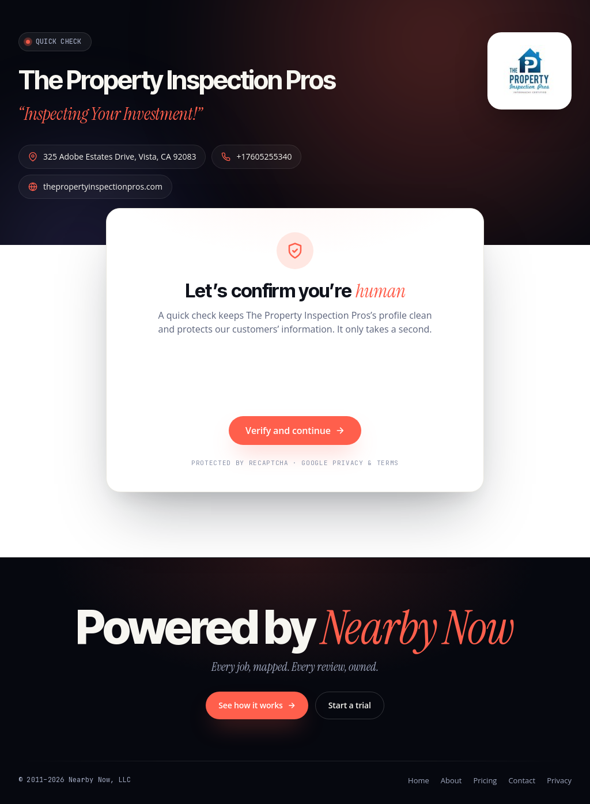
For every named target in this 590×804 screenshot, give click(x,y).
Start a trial (349, 704)
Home (418, 780)
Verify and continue (295, 430)
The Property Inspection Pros (196, 78)
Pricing (485, 780)
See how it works (257, 704)
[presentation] (295, 376)
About (451, 780)
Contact (521, 780)
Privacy (559, 780)
